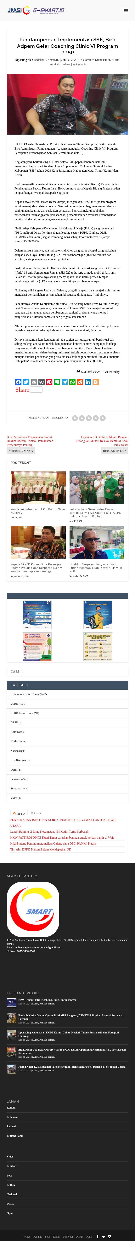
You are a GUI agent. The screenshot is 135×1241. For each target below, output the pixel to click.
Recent (37, 813)
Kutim (116, 59)
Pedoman (12, 1117)
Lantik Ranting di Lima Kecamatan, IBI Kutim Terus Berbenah (49, 831)
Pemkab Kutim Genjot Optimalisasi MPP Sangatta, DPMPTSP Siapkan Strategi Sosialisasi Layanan (70, 1017)
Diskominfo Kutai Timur (94, 59)
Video (14, 798)
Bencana (21, 760)
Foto (9, 1175)
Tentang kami (15, 1135)
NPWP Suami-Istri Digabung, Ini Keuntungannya (47, 1000)
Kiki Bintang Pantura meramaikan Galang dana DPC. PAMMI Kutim (53, 843)
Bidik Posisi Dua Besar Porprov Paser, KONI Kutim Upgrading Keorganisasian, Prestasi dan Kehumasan (72, 1051)
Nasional (16, 751)
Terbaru (66, 64)
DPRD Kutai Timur (22, 713)
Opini (14, 769)
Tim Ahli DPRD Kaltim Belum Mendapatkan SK (40, 849)
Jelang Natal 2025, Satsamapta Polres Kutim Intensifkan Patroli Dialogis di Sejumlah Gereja (72, 1066)
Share (28, 389)
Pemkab (55, 64)
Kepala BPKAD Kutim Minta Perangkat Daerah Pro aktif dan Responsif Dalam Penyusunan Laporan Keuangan (36, 568)
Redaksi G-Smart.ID (46, 59)
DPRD (14, 703)
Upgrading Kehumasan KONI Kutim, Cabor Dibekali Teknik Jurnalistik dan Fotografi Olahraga (68, 1034)
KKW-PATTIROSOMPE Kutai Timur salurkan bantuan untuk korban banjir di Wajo (62, 837)
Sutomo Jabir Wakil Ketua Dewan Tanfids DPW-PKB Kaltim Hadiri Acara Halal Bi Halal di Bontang (95, 513)
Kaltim (15, 732)
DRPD (14, 722)
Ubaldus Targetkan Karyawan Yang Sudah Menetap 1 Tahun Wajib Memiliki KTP (96, 568)
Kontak (11, 1107)
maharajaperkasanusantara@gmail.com (38, 947)
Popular (21, 813)
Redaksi (11, 1126)
